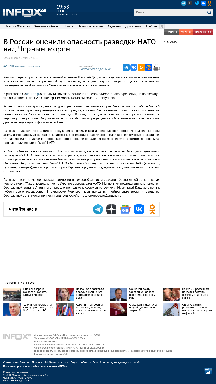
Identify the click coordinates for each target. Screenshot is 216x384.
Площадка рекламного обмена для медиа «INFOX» (35, 366)
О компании (10, 362)
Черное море (33, 65)
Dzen (190, 3)
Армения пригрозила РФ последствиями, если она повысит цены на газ (91, 309)
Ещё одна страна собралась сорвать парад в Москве (35, 292)
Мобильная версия (57, 362)
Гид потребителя (81, 362)
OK (210, 3)
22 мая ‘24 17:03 (29, 57)
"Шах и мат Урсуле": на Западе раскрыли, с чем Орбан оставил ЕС (38, 307)
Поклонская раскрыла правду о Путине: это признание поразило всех (90, 293)
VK (203, 3)
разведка (20, 65)
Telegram (183, 3)
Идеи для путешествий (125, 362)
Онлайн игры (101, 362)
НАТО (11, 65)
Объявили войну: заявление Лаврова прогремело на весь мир (142, 293)
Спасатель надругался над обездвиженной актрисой (143, 307)
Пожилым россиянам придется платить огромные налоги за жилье (195, 293)
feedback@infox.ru (20, 380)
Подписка (38, 362)
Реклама (25, 362)
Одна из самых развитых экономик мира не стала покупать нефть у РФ (197, 309)
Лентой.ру (33, 94)
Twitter (197, 3)
